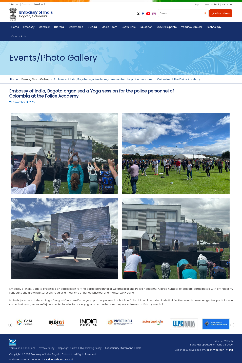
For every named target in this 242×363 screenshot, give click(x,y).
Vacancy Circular (191, 27)
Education (146, 27)
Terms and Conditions (22, 348)
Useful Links (129, 27)
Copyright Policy (67, 348)
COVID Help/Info (167, 27)
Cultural (92, 27)
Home (15, 27)
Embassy (28, 27)
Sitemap (14, 4)
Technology (214, 27)
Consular (44, 27)
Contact (27, 4)
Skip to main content (206, 4)
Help (138, 348)
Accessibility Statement (119, 348)
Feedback (40, 4)
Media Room (109, 27)
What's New (220, 13)
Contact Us (18, 36)
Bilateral (59, 27)
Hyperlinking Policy (91, 348)
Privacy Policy (46, 348)
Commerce (76, 27)
